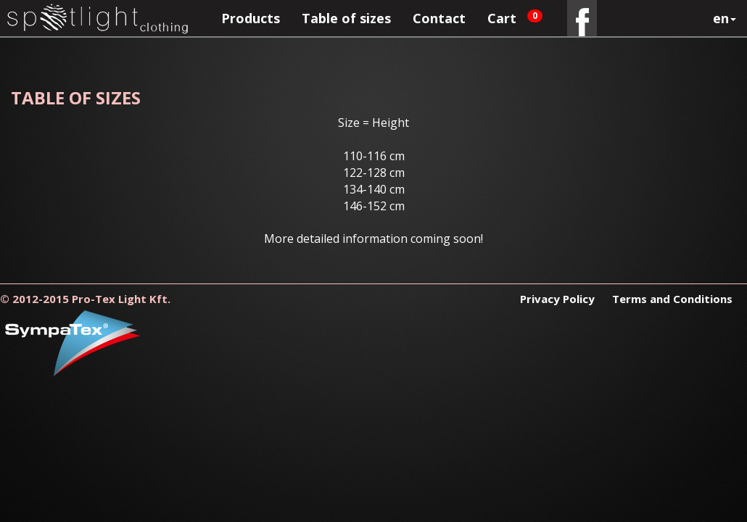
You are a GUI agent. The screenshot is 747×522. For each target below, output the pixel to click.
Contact (439, 18)
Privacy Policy (559, 298)
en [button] (724, 18)
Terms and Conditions (672, 298)
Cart (514, 18)
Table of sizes (346, 18)
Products (250, 18)
